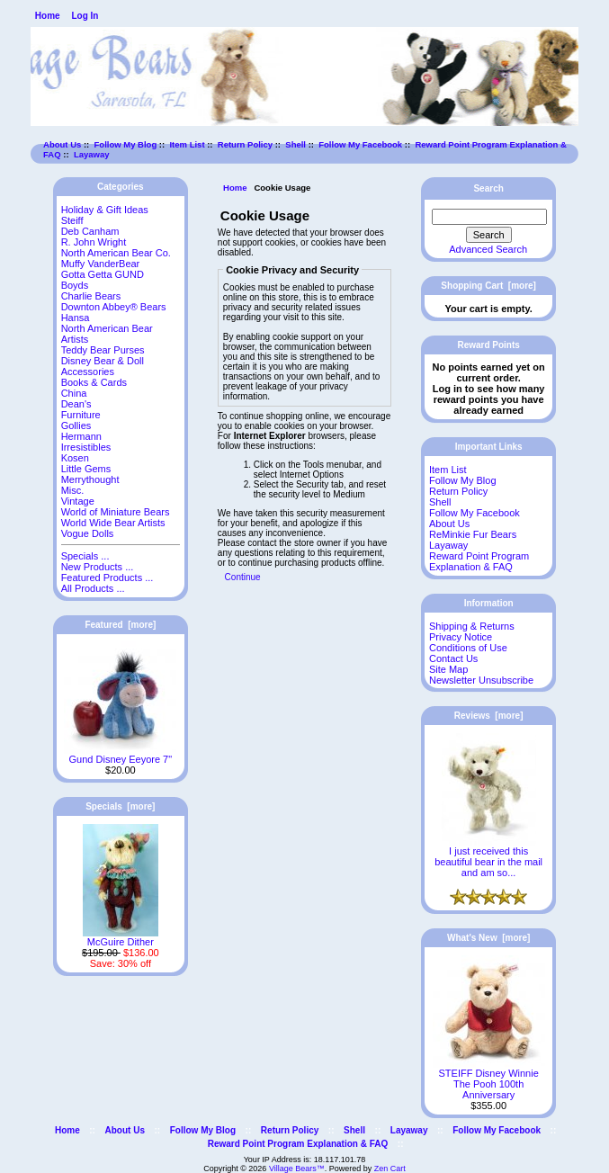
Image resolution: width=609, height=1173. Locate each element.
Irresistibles (86, 447)
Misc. (73, 490)
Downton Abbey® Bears (113, 306)
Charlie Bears (91, 296)
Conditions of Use (468, 647)
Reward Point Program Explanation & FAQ (479, 561)
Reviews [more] (489, 716)
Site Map (448, 669)
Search (488, 188)
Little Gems (86, 468)
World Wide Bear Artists (113, 522)
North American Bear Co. (116, 252)
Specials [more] (120, 806)
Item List (186, 144)
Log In (84, 16)
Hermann (81, 436)
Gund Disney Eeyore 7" (120, 755)
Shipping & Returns (472, 626)
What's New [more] (488, 938)
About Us (62, 144)
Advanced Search (488, 249)
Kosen (75, 457)
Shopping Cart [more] (488, 286)
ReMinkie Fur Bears (472, 534)
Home (47, 16)
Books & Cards (94, 382)
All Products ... (93, 588)
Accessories (87, 371)
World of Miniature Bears (115, 511)
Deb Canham (90, 231)
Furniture (81, 414)
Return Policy (245, 144)
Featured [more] (120, 625)
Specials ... (85, 556)
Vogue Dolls (87, 533)
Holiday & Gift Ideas (104, 209)
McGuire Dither (120, 937)
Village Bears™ (297, 1168)
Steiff (72, 220)
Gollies (76, 425)
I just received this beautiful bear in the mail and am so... (488, 857)
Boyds (75, 285)
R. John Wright (94, 242)
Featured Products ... (107, 577)
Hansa (75, 317)
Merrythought (90, 479)
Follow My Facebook (360, 144)
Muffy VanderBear (100, 263)
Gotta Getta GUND (102, 274)
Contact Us (453, 658)
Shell (295, 144)
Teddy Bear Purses (103, 350)
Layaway (92, 154)
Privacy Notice (460, 636)
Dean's (76, 403)
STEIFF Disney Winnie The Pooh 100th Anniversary (489, 1079)
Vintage (77, 501)
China (74, 393)
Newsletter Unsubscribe (481, 680)
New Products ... (97, 566)
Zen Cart (390, 1168)
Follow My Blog (125, 144)
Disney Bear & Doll (102, 360)
